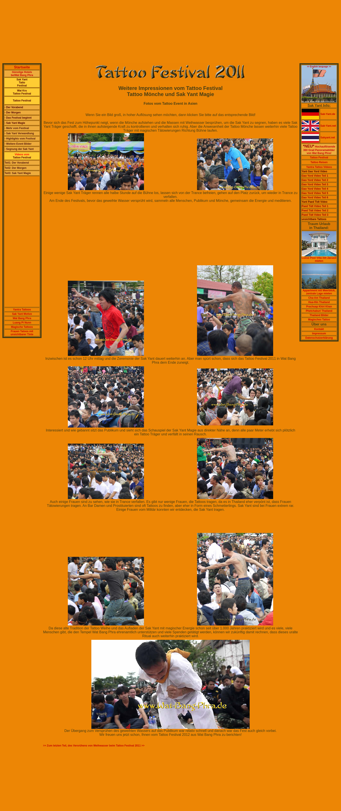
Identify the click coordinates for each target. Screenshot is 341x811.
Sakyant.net (327, 137)
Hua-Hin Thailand (319, 302)
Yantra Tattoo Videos (319, 167)
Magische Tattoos (22, 326)
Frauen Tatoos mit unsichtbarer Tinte (22, 333)
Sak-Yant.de (327, 114)
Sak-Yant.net (328, 125)
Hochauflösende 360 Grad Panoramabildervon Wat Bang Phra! (319, 150)
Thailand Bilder (319, 315)
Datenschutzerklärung (319, 337)
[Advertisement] (132, 32)
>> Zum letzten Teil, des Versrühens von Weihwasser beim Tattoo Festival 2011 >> (93, 745)
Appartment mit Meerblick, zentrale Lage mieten (319, 291)
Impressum (319, 333)
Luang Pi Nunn (22, 322)
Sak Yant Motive (22, 313)
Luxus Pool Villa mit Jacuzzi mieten (319, 258)
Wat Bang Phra (22, 318)
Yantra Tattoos (22, 309)
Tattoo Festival (319, 157)
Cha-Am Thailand (319, 297)
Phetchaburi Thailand (319, 310)
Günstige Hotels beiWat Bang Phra (22, 74)
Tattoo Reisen (319, 162)
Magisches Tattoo (319, 319)
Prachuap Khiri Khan (319, 306)
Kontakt (319, 329)
